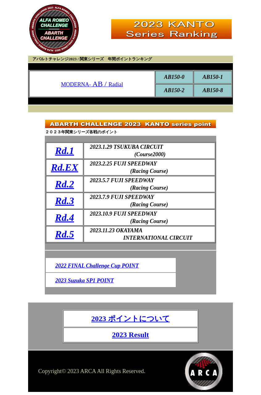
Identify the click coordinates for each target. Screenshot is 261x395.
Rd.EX (64, 167)
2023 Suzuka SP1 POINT (84, 280)
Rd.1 (64, 150)
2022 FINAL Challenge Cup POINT (97, 266)
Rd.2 (64, 184)
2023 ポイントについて (130, 319)
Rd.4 (64, 217)
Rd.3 (64, 200)
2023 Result (130, 335)
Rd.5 (64, 234)
